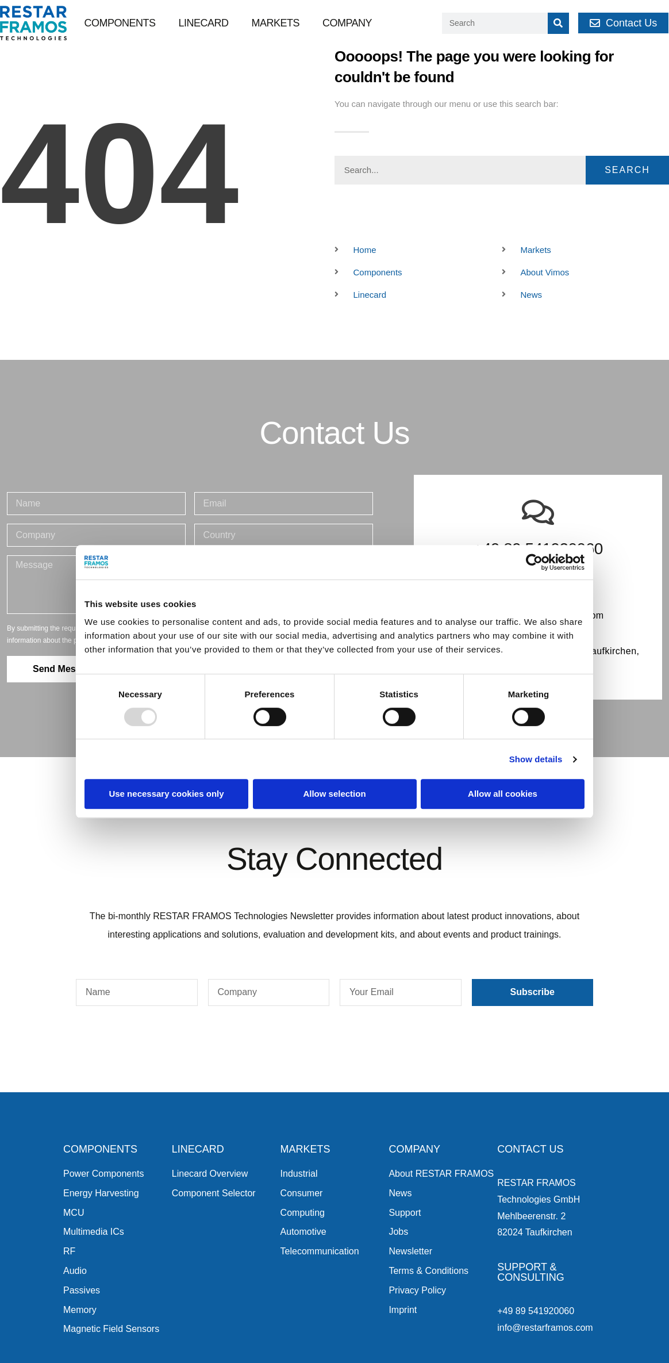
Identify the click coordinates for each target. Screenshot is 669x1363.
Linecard (203, 23)
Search (627, 170)
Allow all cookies (502, 793)
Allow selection (334, 793)
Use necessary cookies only (166, 793)
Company (347, 23)
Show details (536, 759)
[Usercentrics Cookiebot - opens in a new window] (534, 562)
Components (119, 23)
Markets (275, 23)
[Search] (558, 23)
